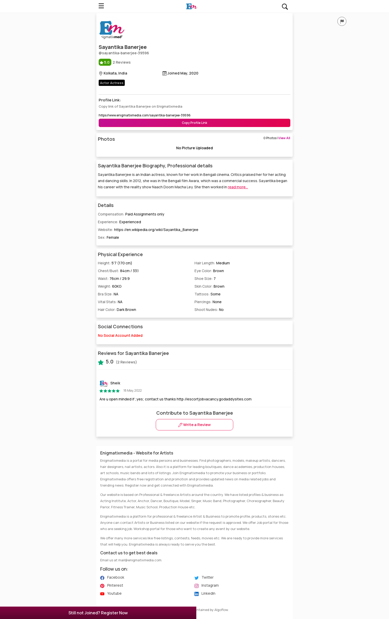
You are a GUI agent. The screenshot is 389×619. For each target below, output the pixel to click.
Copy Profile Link (194, 123)
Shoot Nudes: (209, 309)
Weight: (110, 286)
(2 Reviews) (117, 361)
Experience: (119, 221)
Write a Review (194, 424)
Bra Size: (108, 294)
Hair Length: (212, 262)
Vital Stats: (110, 301)
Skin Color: (209, 286)
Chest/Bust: (118, 270)
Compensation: (131, 214)
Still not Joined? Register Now (98, 613)
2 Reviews (115, 62)
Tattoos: (207, 294)
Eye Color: (209, 270)
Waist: (114, 278)
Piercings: (208, 301)
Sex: (108, 237)
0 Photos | (276, 138)
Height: (115, 262)
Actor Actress (111, 82)
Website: (148, 229)
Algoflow (221, 609)
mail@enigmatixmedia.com (139, 560)
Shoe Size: (205, 278)
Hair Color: (117, 309)
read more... (238, 186)
